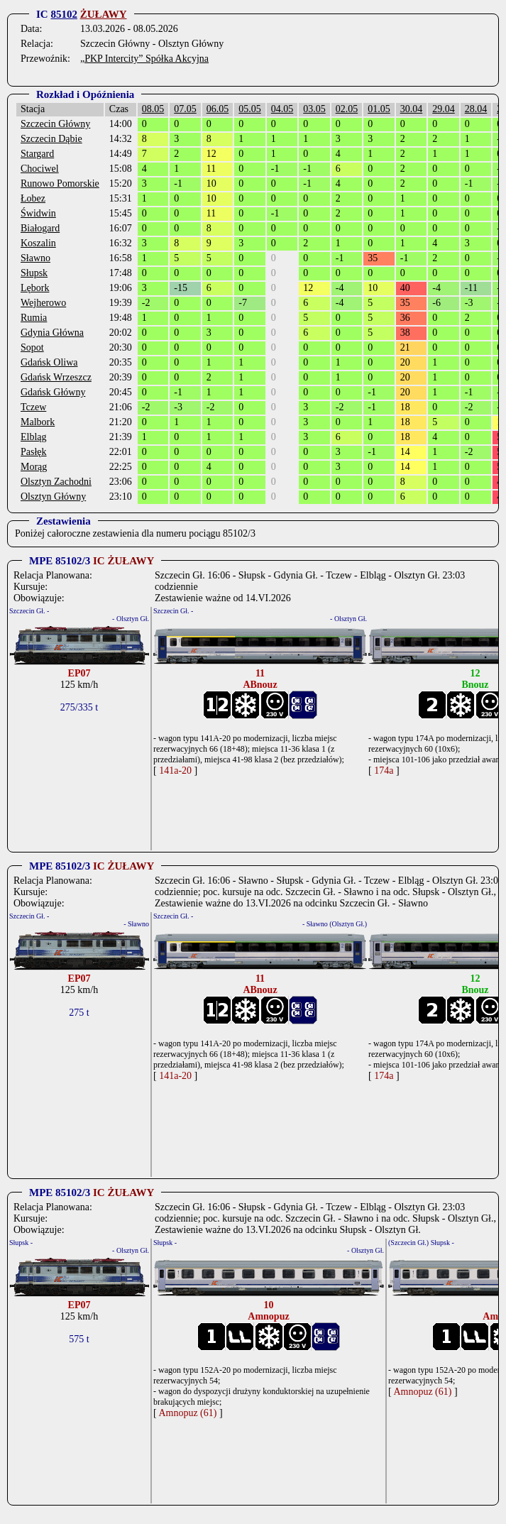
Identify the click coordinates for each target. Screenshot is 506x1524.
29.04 (443, 109)
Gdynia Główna (52, 332)
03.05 (314, 109)
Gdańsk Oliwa (49, 362)
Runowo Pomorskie (60, 183)
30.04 (411, 109)
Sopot (32, 347)
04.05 (282, 109)
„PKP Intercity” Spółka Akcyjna (144, 58)
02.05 (347, 109)
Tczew (33, 407)
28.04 (476, 109)
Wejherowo (43, 302)
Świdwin (38, 213)
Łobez (33, 198)
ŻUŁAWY (103, 14)
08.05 (153, 109)
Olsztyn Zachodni (56, 481)
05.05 (249, 109)
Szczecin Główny (55, 124)
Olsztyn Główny (53, 496)
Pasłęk (34, 451)
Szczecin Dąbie (51, 138)
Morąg (34, 466)
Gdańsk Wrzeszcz (56, 377)
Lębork (35, 288)
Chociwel (40, 168)
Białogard (40, 228)
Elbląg (34, 437)
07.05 (185, 109)
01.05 (379, 109)
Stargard (37, 153)
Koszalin (38, 243)
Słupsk (34, 273)
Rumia (34, 317)
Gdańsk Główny (53, 392)
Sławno (35, 258)
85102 (63, 14)
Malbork (38, 422)
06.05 (218, 109)
